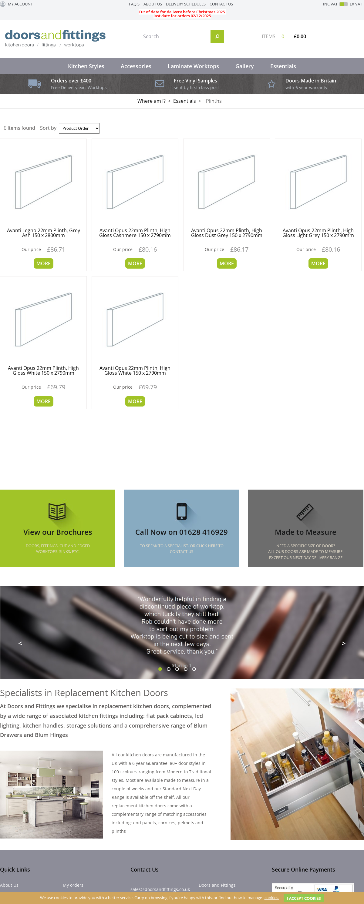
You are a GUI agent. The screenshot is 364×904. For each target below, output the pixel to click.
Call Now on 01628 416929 (181, 532)
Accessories (136, 66)
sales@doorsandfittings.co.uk (160, 889)
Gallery (244, 66)
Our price (31, 249)
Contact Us (221, 4)
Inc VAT (330, 4)
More (43, 263)
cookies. (272, 897)
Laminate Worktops (193, 66)
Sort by (48, 128)
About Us (152, 4)
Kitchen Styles (86, 66)
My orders (73, 885)
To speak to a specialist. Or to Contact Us (182, 548)
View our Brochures (57, 532)
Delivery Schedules (186, 4)
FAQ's (134, 4)
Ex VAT (356, 4)
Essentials (283, 66)
